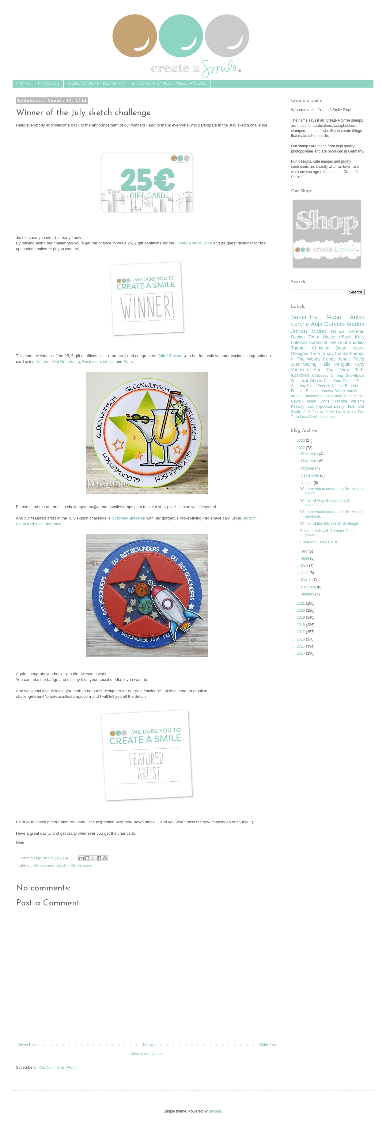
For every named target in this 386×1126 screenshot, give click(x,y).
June (305, 558)
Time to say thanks (329, 353)
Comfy (329, 359)
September (310, 475)
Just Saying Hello (310, 364)
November (310, 461)
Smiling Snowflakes (348, 375)
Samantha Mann (316, 317)
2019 (301, 617)
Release (312, 391)
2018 (301, 625)
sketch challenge (68, 865)
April (305, 573)
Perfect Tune (354, 381)
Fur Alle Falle (326, 416)
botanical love (322, 342)
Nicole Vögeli (337, 336)
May (305, 566)
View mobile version (147, 1054)
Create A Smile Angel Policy (169, 83)
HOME (23, 83)
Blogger (215, 1111)
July (305, 551)
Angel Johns (318, 401)
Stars (128, 361)
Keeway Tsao (302, 406)
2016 (301, 639)
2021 (301, 603)
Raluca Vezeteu (348, 331)
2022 (301, 448)
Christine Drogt (329, 348)
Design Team (305, 336)
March (306, 580)
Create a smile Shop (193, 243)
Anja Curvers (328, 324)
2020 (301, 610)
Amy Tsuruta (313, 412)
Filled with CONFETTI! (318, 542)
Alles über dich (48, 524)
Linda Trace (343, 396)
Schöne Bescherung (348, 386)
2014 (301, 653)
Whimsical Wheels (306, 381)
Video (319, 331)
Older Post (268, 1044)
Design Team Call (349, 406)
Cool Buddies (351, 342)
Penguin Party (349, 364)
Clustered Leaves (318, 396)
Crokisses (320, 375)
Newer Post (26, 1044)
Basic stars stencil (98, 361)
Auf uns (42, 361)
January (308, 594)
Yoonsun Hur (305, 369)
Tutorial (298, 348)
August (307, 483)
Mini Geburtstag (65, 361)
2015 (301, 646)
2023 (301, 440)
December (310, 454)
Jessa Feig (356, 412)
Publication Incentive (96, 83)
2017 (301, 632)
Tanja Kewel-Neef (304, 416)
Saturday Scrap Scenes (310, 386)
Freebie (297, 391)
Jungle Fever (351, 359)
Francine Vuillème (349, 401)
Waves (327, 391)
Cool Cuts (332, 381)
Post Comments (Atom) (57, 1067)
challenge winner (42, 865)
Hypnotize (324, 406)
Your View (338, 369)
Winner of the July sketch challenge (329, 523)
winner (88, 865)
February (309, 587)
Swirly (296, 412)
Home (148, 1044)
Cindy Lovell (335, 412)
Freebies (49, 83)
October (308, 468)
